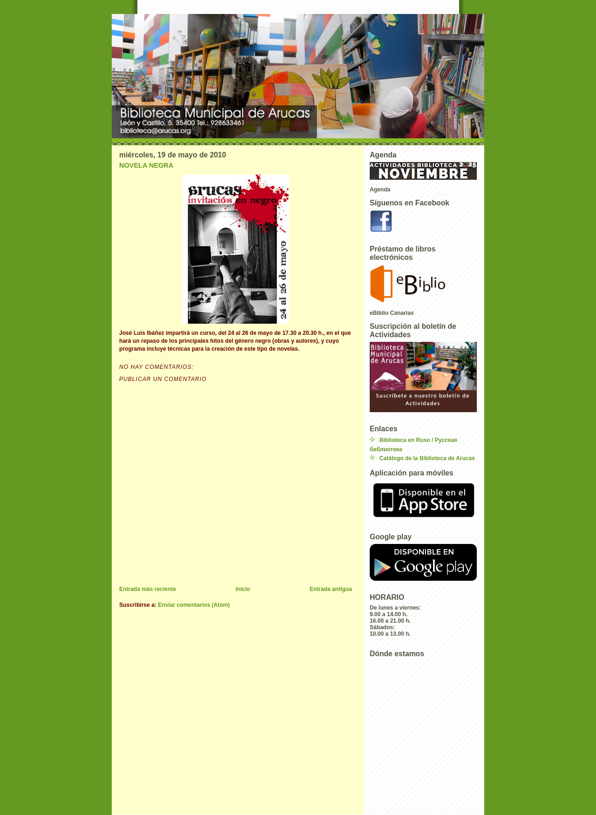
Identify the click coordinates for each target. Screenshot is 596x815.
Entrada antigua (331, 589)
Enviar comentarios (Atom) (194, 605)
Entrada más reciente (147, 589)
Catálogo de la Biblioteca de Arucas (427, 458)
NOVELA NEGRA (146, 165)
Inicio (243, 589)
